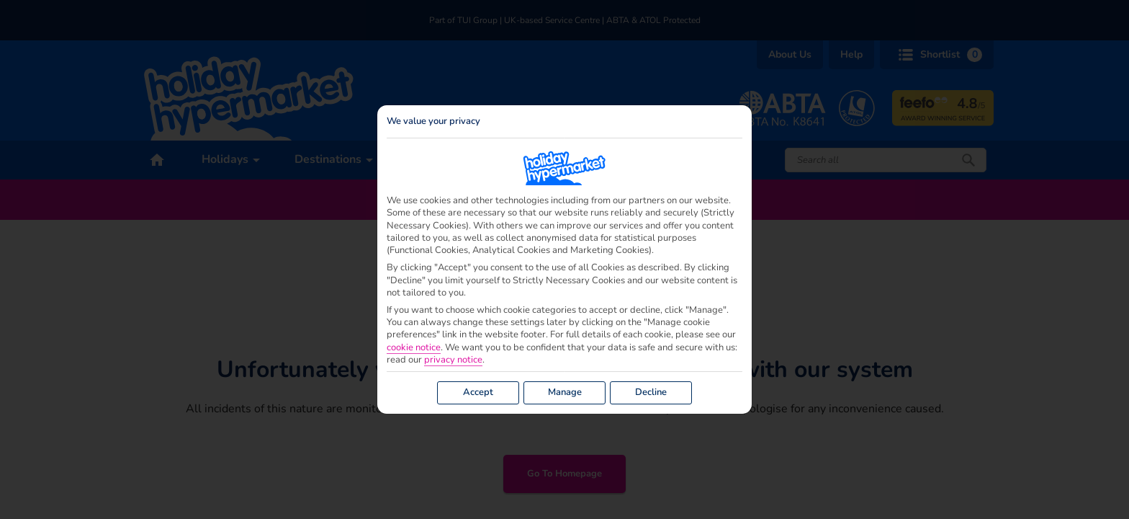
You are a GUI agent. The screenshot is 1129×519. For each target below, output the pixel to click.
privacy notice (453, 360)
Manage (565, 392)
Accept (478, 392)
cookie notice (414, 348)
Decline (651, 392)
